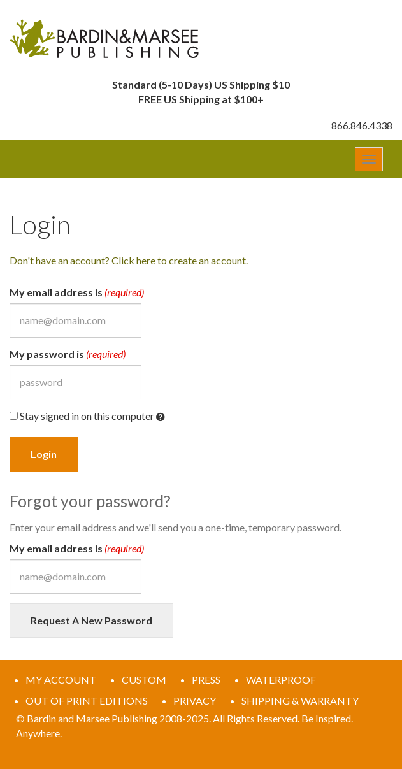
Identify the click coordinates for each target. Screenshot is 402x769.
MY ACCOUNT (60, 679)
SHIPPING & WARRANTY (300, 700)
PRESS (206, 679)
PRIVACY (194, 700)
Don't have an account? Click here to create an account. (129, 260)
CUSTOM (144, 679)
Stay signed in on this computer (87, 416)
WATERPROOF (281, 679)
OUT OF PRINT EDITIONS (86, 700)
